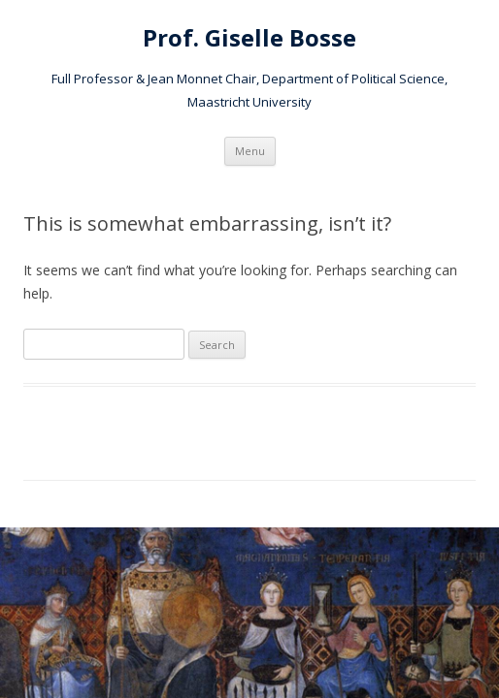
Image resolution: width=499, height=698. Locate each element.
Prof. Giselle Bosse (249, 38)
